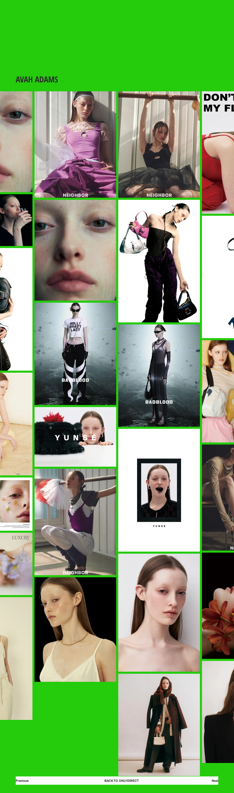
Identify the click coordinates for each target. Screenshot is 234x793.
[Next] (204, 780)
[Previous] (30, 780)
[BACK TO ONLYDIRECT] (121, 780)
